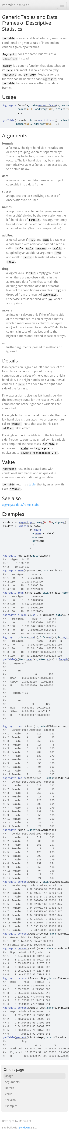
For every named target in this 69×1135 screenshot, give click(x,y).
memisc (8, 4)
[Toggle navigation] (62, 5)
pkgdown (24, 1127)
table (32, 484)
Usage (9, 1076)
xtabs (24, 448)
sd (33, 615)
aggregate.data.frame (16, 505)
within (23, 526)
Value (8, 1094)
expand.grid (27, 522)
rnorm (37, 530)
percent (41, 248)
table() (16, 424)
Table (29, 248)
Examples (11, 1106)
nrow (38, 533)
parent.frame (47, 105)
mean (21, 570)
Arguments (12, 1082)
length (63, 659)
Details (9, 1088)
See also (10, 1100)
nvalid (57, 248)
